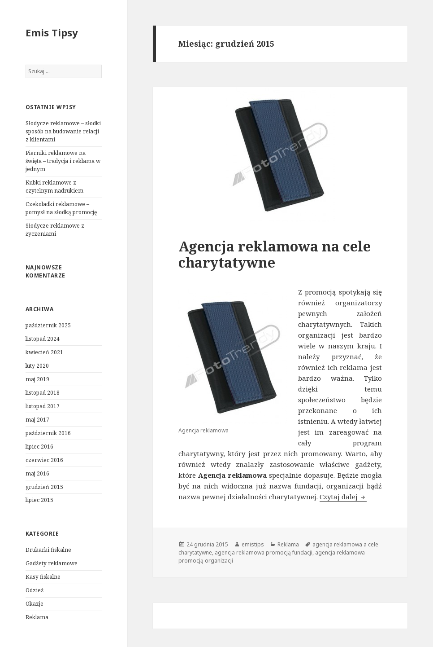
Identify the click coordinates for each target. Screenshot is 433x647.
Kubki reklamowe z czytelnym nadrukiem (54, 186)
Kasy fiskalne (43, 577)
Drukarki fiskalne (48, 550)
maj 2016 (37, 473)
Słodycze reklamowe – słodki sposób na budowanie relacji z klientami (63, 131)
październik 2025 (48, 325)
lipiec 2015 (39, 500)
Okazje (34, 603)
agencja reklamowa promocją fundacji (263, 552)
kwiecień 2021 (44, 352)
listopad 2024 (43, 339)
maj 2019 (37, 379)
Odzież (34, 590)
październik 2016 (48, 433)
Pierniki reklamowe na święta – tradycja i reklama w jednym (63, 161)
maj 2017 (37, 419)
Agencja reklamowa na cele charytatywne (274, 254)
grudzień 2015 (44, 487)
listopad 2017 (43, 406)
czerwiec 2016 (44, 460)
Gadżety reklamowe (52, 563)
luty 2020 (37, 366)
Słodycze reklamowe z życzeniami (55, 230)
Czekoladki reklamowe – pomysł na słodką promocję (61, 208)
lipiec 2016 (39, 446)
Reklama (37, 617)
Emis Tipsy (52, 32)
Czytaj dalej (343, 496)
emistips (253, 544)
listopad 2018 (43, 392)
